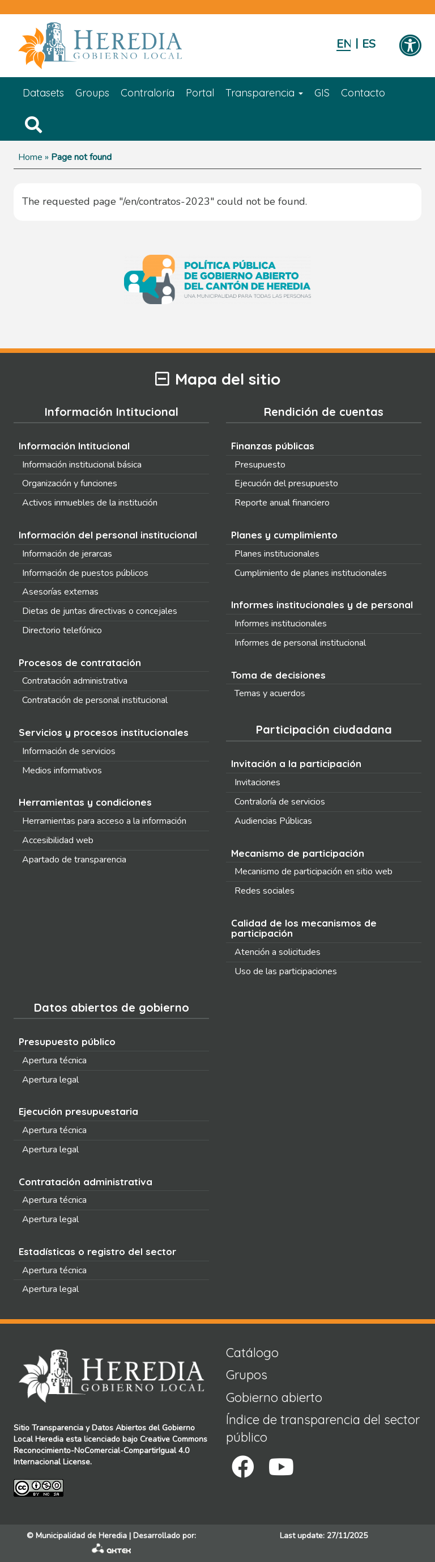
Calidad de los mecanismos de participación (304, 928)
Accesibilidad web (57, 840)
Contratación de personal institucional (95, 700)
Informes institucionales (280, 623)
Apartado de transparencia (74, 859)
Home (30, 157)
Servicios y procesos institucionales (104, 732)
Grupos (246, 1375)
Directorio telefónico (62, 630)
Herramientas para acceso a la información (104, 821)
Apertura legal (50, 1079)
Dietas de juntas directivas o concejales (99, 611)
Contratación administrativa (74, 681)
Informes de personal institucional (300, 643)
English (343, 44)
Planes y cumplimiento (284, 535)
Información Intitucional (74, 446)
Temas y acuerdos (269, 693)
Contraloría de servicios (279, 801)
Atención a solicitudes (277, 952)
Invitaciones (257, 782)
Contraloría (147, 92)
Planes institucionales (276, 554)
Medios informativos (62, 770)
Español (369, 44)
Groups (92, 92)
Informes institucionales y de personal (322, 605)
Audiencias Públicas (273, 821)
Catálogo (252, 1353)
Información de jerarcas (67, 554)
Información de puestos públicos (85, 573)
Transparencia (264, 92)
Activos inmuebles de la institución (89, 502)
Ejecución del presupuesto (286, 483)
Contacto (363, 92)
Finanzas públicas (272, 446)
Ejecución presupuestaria (78, 1111)
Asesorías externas (60, 592)
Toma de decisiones (278, 675)
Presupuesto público (67, 1041)
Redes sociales (264, 891)
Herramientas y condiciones (85, 802)
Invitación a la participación (296, 763)
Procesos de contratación (80, 662)
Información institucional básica (82, 464)
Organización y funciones (69, 483)
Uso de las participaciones (285, 971)
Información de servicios (69, 751)
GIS (322, 92)
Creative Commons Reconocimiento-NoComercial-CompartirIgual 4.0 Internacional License (110, 1450)
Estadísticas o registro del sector (97, 1251)
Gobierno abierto (274, 1397)
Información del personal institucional (108, 535)
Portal (200, 92)
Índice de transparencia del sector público (323, 1428)
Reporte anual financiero (282, 502)
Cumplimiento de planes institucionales (310, 573)
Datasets (43, 92)
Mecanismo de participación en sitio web (313, 871)
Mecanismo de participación (297, 853)
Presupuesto (259, 464)
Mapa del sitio (217, 379)
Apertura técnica (54, 1060)
